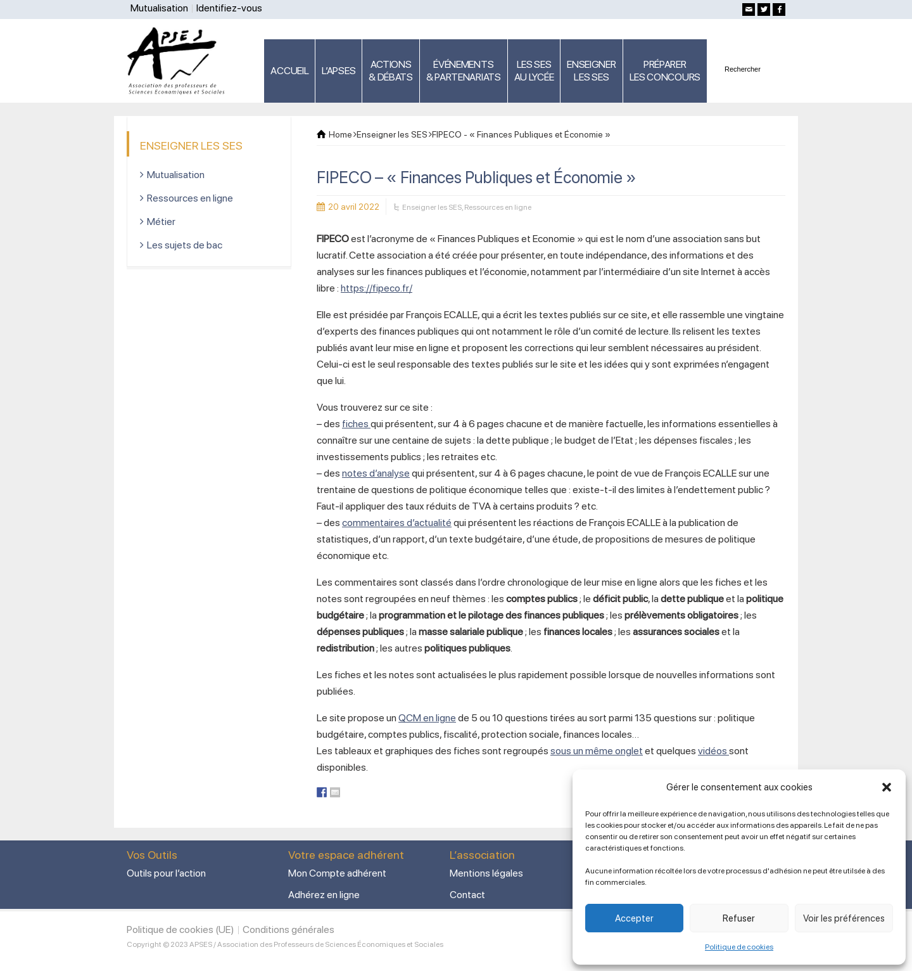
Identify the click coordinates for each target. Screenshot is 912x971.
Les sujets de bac (184, 245)
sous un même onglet (596, 751)
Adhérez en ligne (324, 895)
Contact (467, 895)
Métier (161, 221)
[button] (886, 787)
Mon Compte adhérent (337, 873)
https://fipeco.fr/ (376, 288)
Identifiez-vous (229, 8)
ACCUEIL (289, 71)
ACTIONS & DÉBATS (391, 70)
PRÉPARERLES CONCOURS (665, 70)
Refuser (739, 918)
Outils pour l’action (166, 873)
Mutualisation (159, 8)
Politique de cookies (739, 946)
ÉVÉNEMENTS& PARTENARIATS (463, 70)
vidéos (713, 751)
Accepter (634, 918)
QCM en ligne (427, 718)
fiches (356, 424)
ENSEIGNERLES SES (591, 70)
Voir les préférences (844, 918)
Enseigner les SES (432, 207)
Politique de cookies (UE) (180, 929)
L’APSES (338, 71)
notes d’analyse (376, 473)
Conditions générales (288, 929)
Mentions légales (486, 873)
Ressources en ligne (497, 207)
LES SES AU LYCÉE (534, 70)
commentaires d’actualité (397, 523)
